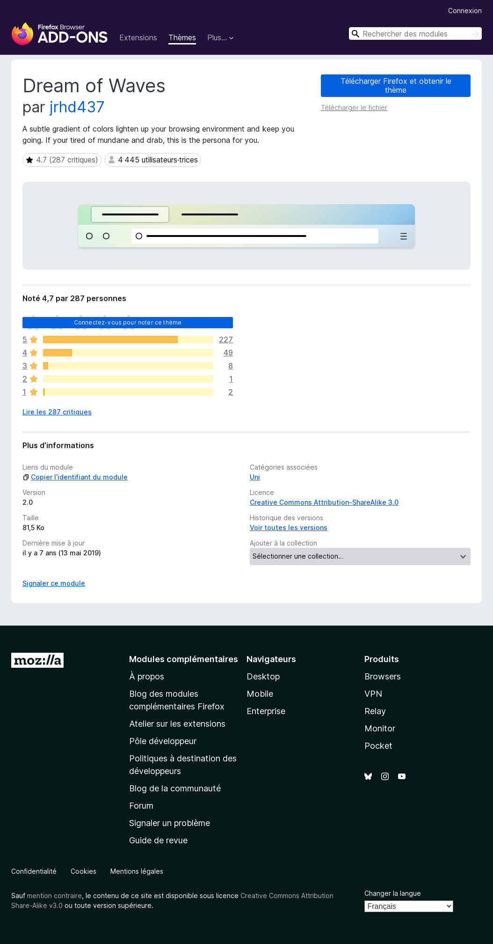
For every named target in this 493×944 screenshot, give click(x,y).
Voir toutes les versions (288, 527)
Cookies (83, 871)
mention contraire (54, 896)
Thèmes (182, 37)
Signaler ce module (53, 583)
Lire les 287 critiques (57, 412)
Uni (255, 477)
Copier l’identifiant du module (75, 477)
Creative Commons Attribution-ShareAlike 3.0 (324, 502)
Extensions (138, 37)
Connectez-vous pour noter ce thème (127, 322)
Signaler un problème (169, 823)
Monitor (379, 728)
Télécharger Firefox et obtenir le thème (396, 85)
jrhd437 (77, 107)
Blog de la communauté (175, 788)
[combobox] (415, 33)
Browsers (382, 676)
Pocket (378, 746)
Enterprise (265, 711)
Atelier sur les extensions (177, 724)
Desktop (263, 676)
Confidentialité (34, 871)
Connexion (465, 11)
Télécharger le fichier (354, 107)
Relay (375, 711)
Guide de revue (158, 840)
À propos (146, 676)
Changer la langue (392, 893)
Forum (141, 806)
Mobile (259, 694)
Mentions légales (136, 871)
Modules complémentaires (183, 659)
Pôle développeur (162, 741)
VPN (373, 694)
